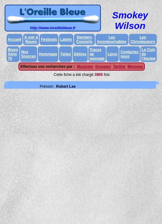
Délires (80, 54)
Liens (112, 54)
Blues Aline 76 (13, 54)
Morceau (135, 66)
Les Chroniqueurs (142, 39)
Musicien (85, 66)
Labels (66, 39)
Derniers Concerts (84, 39)
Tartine (119, 66)
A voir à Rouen (31, 39)
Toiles (65, 54)
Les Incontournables (111, 39)
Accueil (14, 39)
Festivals (49, 39)
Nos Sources (28, 54)
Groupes (103, 66)
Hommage (48, 54)
